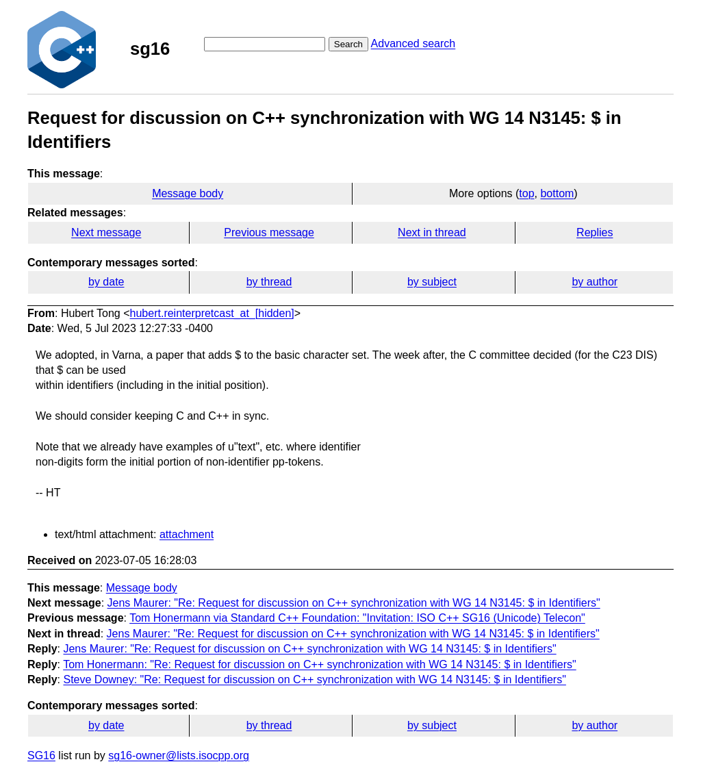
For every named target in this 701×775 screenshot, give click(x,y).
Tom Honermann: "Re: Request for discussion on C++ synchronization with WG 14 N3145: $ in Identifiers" (319, 664)
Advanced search (413, 43)
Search (348, 44)
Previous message (269, 232)
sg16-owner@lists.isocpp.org (178, 755)
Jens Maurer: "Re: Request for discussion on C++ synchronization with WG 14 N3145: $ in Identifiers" (353, 603)
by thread (269, 282)
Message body (187, 193)
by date (106, 282)
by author (594, 282)
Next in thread (432, 232)
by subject (432, 282)
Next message (106, 232)
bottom (557, 193)
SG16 (41, 755)
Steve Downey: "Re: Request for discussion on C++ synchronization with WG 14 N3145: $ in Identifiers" (314, 679)
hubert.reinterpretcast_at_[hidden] (212, 313)
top (526, 193)
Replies (594, 232)
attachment (187, 534)
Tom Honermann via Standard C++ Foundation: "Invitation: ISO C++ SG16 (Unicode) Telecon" (357, 618)
